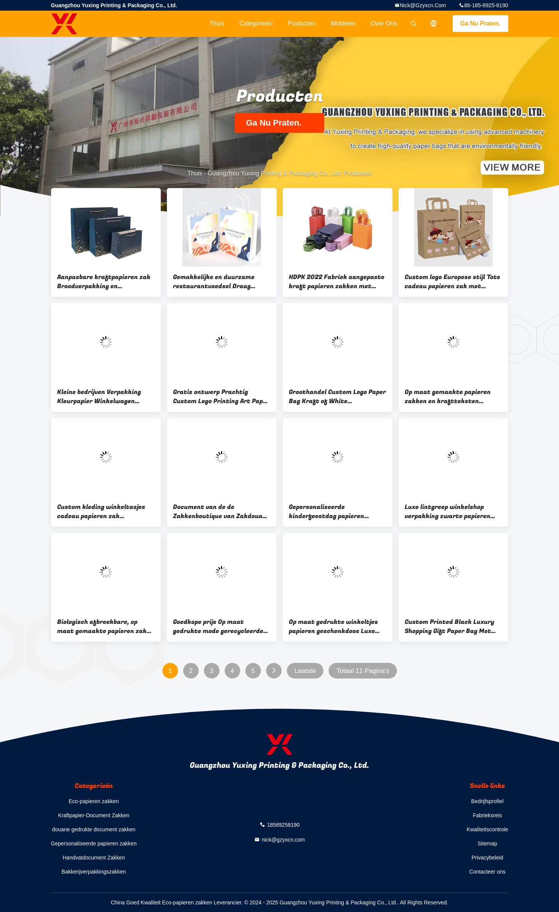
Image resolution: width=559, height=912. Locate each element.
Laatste (305, 670)
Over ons (384, 23)
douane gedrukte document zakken (94, 829)
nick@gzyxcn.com (423, 5)
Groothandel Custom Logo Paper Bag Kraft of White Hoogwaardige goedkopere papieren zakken (337, 396)
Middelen (343, 23)
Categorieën (255, 23)
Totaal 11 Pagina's (362, 670)
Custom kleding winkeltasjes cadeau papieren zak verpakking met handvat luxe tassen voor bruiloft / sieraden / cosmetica (104, 511)
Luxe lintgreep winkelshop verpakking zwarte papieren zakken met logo (447, 511)
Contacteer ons (487, 872)
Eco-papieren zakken (94, 801)
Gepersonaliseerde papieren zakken (94, 843)
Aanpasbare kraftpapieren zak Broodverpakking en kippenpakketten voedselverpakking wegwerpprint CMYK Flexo (104, 282)
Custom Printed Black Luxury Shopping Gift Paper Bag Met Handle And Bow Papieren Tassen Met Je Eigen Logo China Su (452, 626)
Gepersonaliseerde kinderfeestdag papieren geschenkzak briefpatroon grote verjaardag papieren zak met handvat (335, 511)
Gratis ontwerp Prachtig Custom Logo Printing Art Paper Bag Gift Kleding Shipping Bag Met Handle (221, 396)
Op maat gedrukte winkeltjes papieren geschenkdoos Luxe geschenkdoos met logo (333, 626)
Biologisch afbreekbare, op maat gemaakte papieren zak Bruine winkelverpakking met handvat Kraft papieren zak (102, 626)
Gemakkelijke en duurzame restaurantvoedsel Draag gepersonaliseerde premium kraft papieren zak (215, 282)
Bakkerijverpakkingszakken (94, 872)
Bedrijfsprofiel (487, 801)
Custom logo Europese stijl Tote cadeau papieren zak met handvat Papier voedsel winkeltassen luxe (452, 282)
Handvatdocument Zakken (93, 858)
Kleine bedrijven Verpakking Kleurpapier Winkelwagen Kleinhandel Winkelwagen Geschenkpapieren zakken (99, 396)
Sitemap (487, 843)
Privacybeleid (487, 858)
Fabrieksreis (487, 815)
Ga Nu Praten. (480, 23)
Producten (302, 23)
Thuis (216, 23)
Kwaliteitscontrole (487, 829)
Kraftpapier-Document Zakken (94, 815)
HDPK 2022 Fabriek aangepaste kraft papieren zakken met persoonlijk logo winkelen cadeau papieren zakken (336, 282)
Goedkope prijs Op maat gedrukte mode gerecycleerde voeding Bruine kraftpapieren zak (218, 626)
